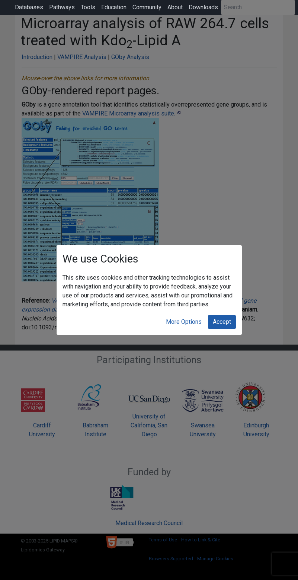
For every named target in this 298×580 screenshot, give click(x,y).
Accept (222, 321)
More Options (184, 321)
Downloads (203, 7)
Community (146, 7)
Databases (29, 7)
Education (113, 7)
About (175, 7)
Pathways (62, 7)
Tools (88, 7)
